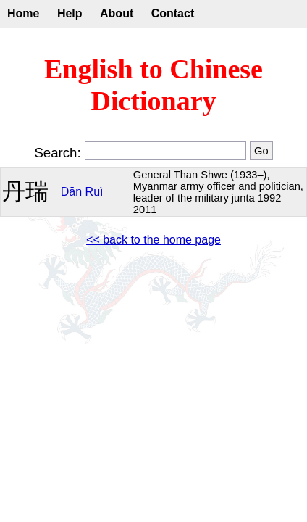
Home (23, 13)
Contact (173, 13)
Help (70, 13)
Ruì (94, 192)
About (116, 13)
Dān (71, 192)
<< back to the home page (153, 239)
